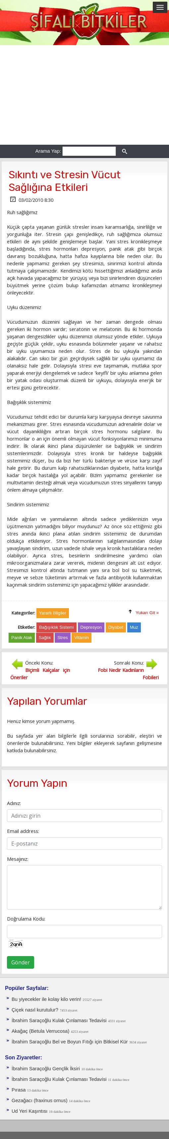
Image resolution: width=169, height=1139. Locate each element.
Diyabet (115, 627)
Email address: (23, 831)
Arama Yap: (48, 151)
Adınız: (14, 803)
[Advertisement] (84, 94)
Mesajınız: (17, 858)
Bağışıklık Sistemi (56, 627)
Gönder (20, 962)
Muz (134, 627)
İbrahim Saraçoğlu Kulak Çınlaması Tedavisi (59, 1020)
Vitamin (81, 637)
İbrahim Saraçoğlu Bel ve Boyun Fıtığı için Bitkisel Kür (70, 1041)
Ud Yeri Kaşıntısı (29, 1111)
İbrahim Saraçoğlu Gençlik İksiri (46, 1068)
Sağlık (45, 637)
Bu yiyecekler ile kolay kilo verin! (46, 999)
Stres (62, 637)
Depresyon (91, 627)
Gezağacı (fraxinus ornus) (40, 1100)
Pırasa (19, 1090)
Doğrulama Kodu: (26, 918)
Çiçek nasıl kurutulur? (35, 1010)
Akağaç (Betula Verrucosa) (40, 1031)
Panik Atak (21, 637)
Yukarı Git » (147, 612)
